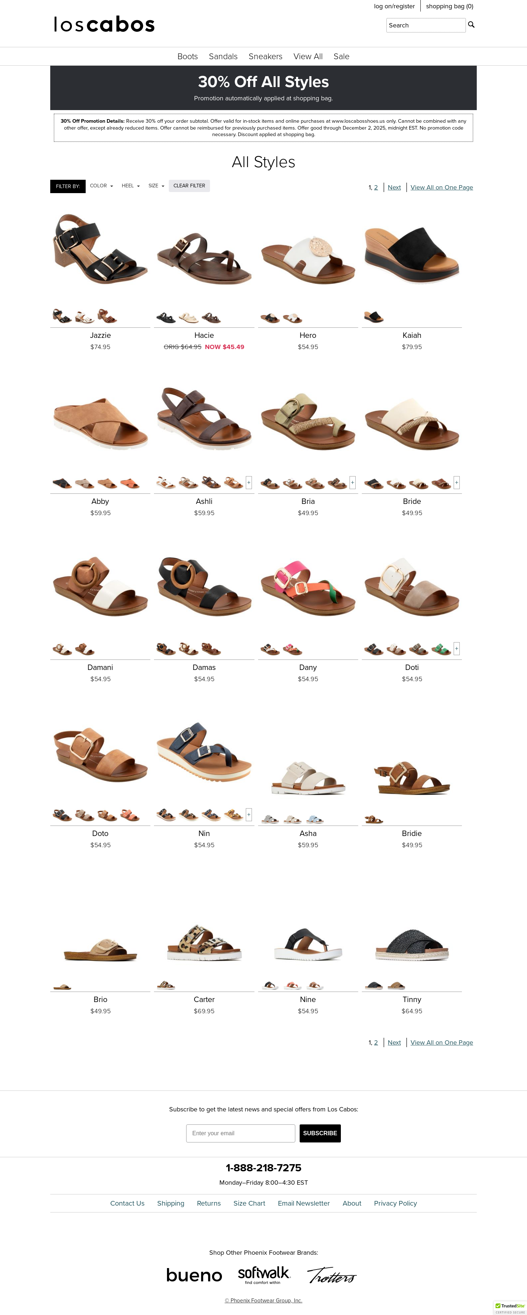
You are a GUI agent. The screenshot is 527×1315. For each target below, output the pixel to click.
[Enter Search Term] (426, 25)
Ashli (204, 501)
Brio (100, 999)
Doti (412, 667)
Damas (204, 667)
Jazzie (100, 335)
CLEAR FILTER (189, 186)
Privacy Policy (395, 1203)
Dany (308, 667)
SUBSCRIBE (320, 1133)
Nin (204, 833)
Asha (308, 833)
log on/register (394, 6)
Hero (308, 335)
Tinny (412, 999)
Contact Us (127, 1203)
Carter (204, 999)
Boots (187, 56)
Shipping (170, 1203)
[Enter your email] (240, 1133)
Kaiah (412, 335)
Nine (308, 999)
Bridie (412, 833)
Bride (412, 501)
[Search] (471, 24)
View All (308, 56)
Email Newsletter (304, 1203)
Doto (100, 833)
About (352, 1203)
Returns (209, 1203)
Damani (100, 667)
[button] (510, 1308)
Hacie (204, 335)
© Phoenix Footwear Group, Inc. (264, 1300)
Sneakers (266, 56)
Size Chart (249, 1203)
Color (101, 186)
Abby (100, 501)
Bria (308, 501)
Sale (342, 56)
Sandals (223, 56)
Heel (131, 186)
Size (156, 186)
